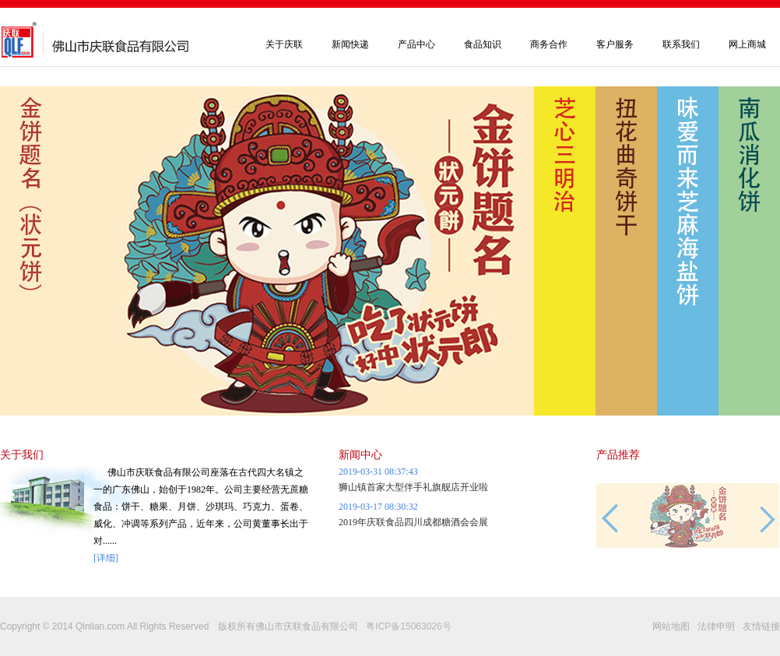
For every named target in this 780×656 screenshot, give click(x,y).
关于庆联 (284, 44)
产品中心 (416, 44)
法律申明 (716, 626)
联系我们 (681, 44)
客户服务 (615, 44)
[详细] (105, 558)
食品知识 (482, 44)
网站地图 (671, 626)
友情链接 (761, 626)
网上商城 (747, 44)
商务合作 (548, 44)
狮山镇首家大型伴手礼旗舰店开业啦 (413, 487)
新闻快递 (350, 44)
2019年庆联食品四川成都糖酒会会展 (413, 522)
